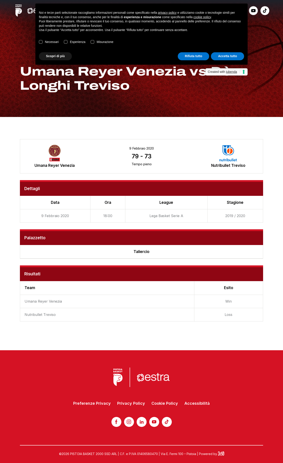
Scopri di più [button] (55, 56)
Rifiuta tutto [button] (193, 56)
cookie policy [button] (202, 17)
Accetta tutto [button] (227, 56)
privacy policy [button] (167, 12)
